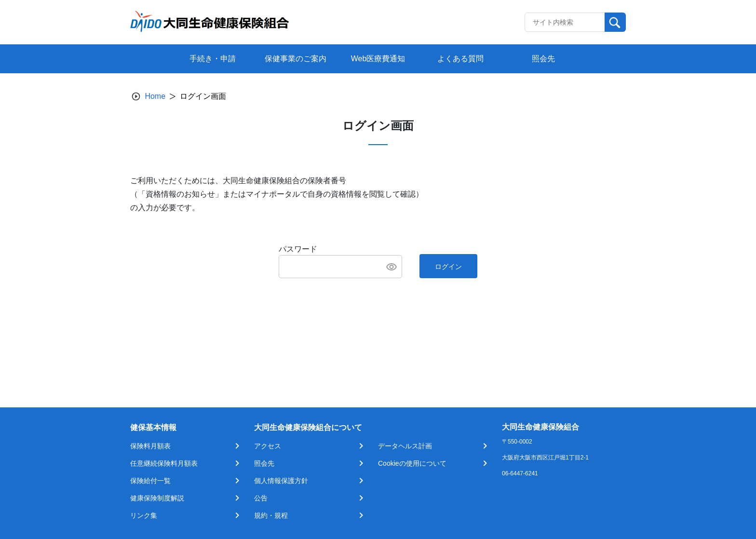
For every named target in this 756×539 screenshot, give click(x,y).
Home (155, 96)
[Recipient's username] (565, 22)
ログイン (448, 266)
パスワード (298, 249)
